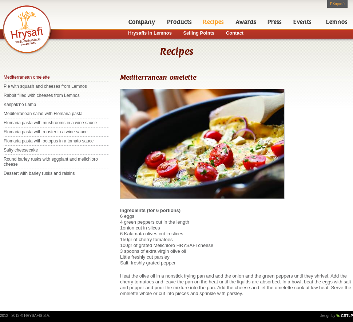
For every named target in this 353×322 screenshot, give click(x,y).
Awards (245, 21)
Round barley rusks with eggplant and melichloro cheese (51, 162)
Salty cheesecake (21, 150)
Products (179, 21)
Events (302, 21)
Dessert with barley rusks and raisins (39, 173)
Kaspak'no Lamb (20, 104)
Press (274, 21)
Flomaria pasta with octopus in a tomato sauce (49, 141)
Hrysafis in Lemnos (150, 33)
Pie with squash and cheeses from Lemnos (45, 86)
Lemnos (337, 21)
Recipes (213, 21)
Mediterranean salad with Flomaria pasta (43, 113)
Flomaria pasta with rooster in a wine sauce (46, 131)
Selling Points (198, 33)
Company (141, 21)
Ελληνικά (337, 4)
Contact (234, 33)
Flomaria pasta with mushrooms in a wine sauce (50, 122)
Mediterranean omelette (27, 77)
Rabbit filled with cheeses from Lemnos (42, 95)
